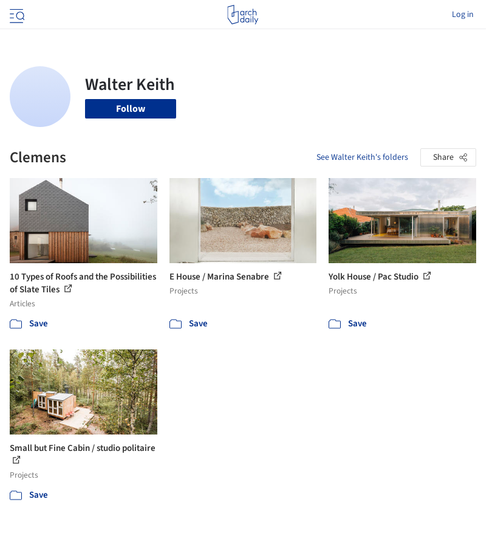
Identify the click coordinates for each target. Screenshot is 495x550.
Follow (130, 108)
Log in (463, 14)
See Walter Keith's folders (362, 157)
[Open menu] (15, 14)
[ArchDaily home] (242, 14)
